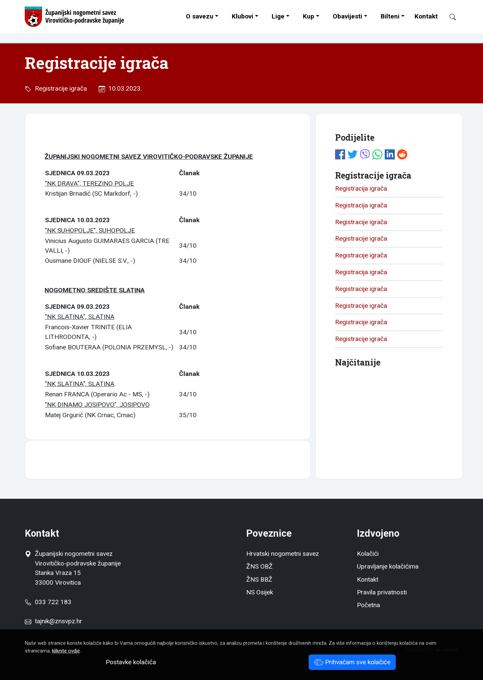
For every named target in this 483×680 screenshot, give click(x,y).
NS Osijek (259, 592)
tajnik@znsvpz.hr (58, 621)
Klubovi (242, 16)
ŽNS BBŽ (259, 579)
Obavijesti (347, 16)
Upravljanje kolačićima (388, 566)
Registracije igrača (59, 88)
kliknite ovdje (66, 651)
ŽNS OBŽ (259, 566)
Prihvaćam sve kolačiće (352, 662)
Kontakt (426, 16)
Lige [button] (278, 16)
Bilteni (390, 16)
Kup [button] (308, 16)
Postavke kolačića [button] (131, 662)
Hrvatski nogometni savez (282, 553)
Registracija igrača (361, 188)
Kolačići (368, 553)
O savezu (199, 16)
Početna (368, 605)
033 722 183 (48, 602)
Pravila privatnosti (382, 592)
